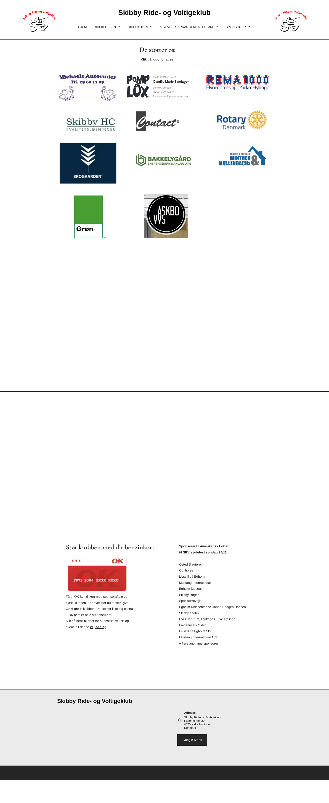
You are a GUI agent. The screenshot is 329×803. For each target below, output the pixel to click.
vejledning (98, 627)
